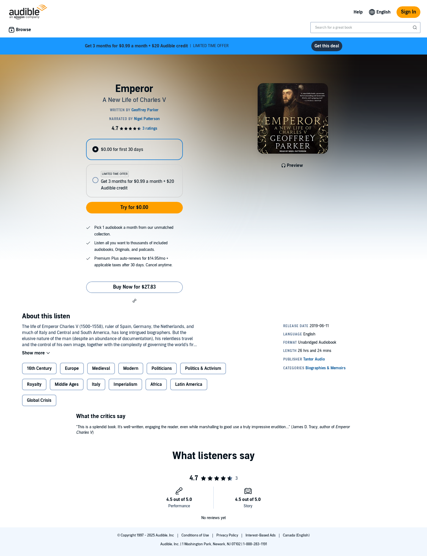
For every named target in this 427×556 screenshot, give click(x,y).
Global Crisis (39, 400)
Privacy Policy (227, 535)
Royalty (34, 384)
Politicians (161, 368)
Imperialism (125, 384)
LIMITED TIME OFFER (157, 46)
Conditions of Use (195, 535)
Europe (72, 368)
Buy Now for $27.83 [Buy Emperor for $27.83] (134, 287)
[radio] (134, 149)
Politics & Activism (203, 368)
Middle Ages (67, 384)
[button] (134, 300)
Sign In (408, 12)
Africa (156, 384)
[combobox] (365, 27)
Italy (96, 384)
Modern (130, 368)
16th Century (39, 368)
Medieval (101, 368)
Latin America (188, 384)
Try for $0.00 (134, 207)
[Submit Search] (415, 27)
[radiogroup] (134, 168)
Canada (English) (296, 535)
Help (358, 12)
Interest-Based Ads (261, 535)
